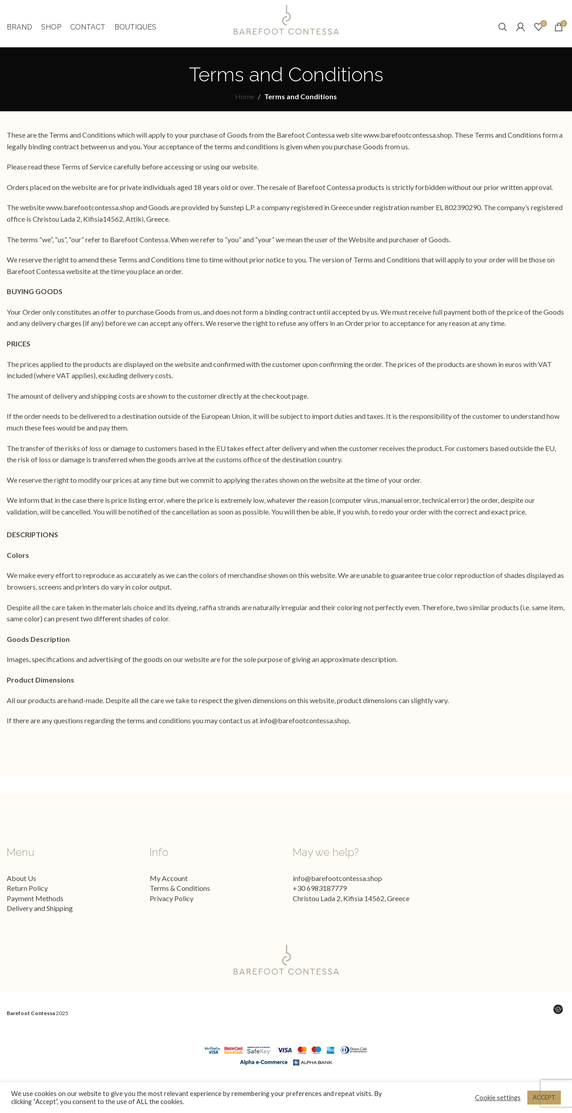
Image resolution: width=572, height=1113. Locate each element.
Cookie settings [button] (498, 1097)
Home (244, 105)
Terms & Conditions (180, 897)
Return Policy (27, 897)
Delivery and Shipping (40, 917)
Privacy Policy (171, 907)
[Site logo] (286, 23)
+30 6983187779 (320, 897)
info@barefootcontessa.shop (304, 729)
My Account (169, 887)
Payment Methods (35, 907)
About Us (21, 887)
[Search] (503, 32)
